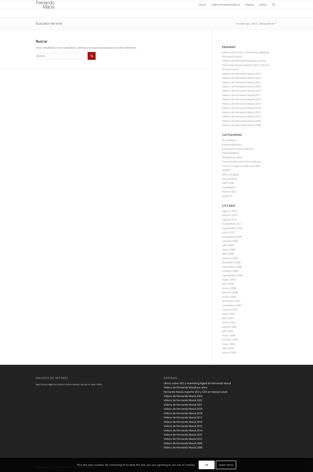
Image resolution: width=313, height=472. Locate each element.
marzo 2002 (229, 352)
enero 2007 (229, 322)
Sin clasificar (229, 178)
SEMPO (226, 170)
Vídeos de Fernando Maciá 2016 (241, 99)
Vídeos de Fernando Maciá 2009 (241, 121)
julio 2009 (227, 245)
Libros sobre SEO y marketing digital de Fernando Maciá (197, 383)
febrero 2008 (230, 292)
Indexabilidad (230, 153)
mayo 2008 (228, 279)
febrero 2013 (230, 215)
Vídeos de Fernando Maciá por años (244, 60)
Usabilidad (228, 187)
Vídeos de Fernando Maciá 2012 (241, 116)
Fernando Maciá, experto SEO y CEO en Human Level (195, 392)
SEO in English (230, 174)
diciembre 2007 (231, 301)
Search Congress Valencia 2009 (241, 166)
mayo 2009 (228, 249)
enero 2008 (229, 297)
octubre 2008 (230, 271)
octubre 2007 (230, 309)
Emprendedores (232, 144)
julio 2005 (227, 331)
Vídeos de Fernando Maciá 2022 (241, 78)
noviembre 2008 (232, 267)
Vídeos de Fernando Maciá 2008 (241, 125)
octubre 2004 (230, 339)
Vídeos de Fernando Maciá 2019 (241, 86)
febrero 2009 (230, 258)
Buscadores (229, 140)
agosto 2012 (229, 219)
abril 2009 (228, 254)
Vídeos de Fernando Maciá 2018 (241, 90)
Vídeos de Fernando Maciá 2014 (241, 108)
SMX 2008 (228, 183)
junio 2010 (228, 232)
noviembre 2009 (232, 237)
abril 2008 (228, 284)
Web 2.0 (227, 196)
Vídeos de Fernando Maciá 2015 (241, 103)
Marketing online (232, 157)
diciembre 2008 (231, 262)
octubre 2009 (230, 241)
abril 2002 (228, 348)
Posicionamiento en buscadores (241, 161)
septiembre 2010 (232, 228)
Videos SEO (229, 191)
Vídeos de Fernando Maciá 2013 (241, 112)
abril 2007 (228, 318)
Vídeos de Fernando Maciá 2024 (241, 73)
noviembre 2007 (232, 305)
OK (206, 465)
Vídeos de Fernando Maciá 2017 (241, 95)
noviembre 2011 (232, 223)
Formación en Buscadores (238, 148)
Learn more (226, 465)
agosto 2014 (229, 211)
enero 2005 (229, 335)
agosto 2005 (229, 327)
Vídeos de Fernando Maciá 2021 (241, 82)
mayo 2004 (228, 344)
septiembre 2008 (232, 275)
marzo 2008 (229, 288)
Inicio (254, 23)
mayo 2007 (228, 314)
